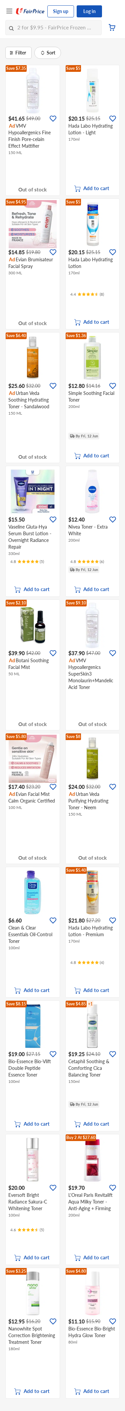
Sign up (60, 11)
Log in (89, 11)
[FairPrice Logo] (30, 11)
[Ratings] (87, 294)
